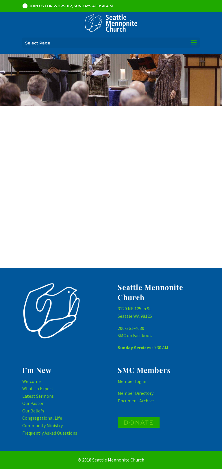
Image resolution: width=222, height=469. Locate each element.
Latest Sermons (38, 396)
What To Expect (37, 388)
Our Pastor (33, 403)
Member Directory (135, 393)
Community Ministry (42, 425)
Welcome (31, 381)
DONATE (138, 422)
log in (140, 381)
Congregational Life (42, 418)
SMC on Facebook (135, 335)
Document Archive (136, 400)
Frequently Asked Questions (49, 433)
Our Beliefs (33, 411)
